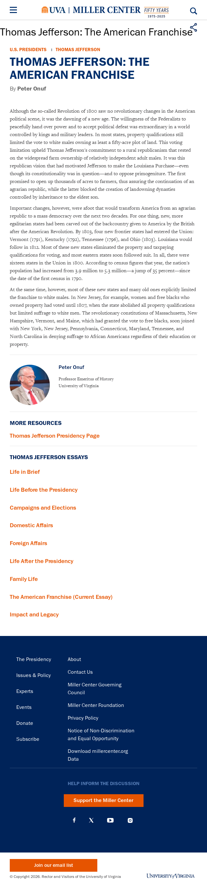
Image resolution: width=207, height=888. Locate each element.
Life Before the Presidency (43, 489)
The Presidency (33, 659)
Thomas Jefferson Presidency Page (55, 435)
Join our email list (53, 865)
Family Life (24, 579)
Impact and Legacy (34, 614)
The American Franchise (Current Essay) (61, 596)
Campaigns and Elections (43, 507)
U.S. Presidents (28, 50)
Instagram (130, 820)
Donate (24, 723)
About (74, 659)
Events (24, 707)
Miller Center (107, 10)
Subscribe (27, 739)
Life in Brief (25, 471)
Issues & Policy (33, 675)
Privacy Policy (83, 718)
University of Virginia (54, 10)
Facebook (74, 820)
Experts (24, 691)
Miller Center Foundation (96, 705)
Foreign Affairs (28, 543)
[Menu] (15, 11)
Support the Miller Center (103, 800)
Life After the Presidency (41, 561)
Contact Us (80, 672)
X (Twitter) (91, 820)
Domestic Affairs (31, 525)
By (28, 88)
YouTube (110, 820)
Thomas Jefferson (78, 50)
